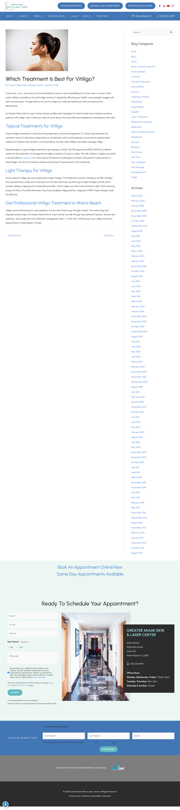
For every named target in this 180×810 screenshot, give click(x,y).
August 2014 (137, 556)
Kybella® (135, 112)
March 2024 (137, 303)
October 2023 (138, 328)
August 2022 (137, 389)
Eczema (135, 92)
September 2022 (139, 384)
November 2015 (139, 530)
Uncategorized (138, 173)
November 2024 (139, 267)
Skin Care (135, 158)
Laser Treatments (139, 117)
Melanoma (136, 127)
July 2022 (135, 394)
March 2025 (137, 252)
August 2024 (137, 277)
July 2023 (135, 343)
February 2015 (138, 535)
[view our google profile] (164, 6)
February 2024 (138, 308)
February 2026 (138, 202)
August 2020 (137, 439)
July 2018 (135, 495)
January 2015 (137, 540)
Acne (133, 52)
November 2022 (139, 379)
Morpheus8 (136, 137)
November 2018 (138, 490)
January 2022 (137, 404)
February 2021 (138, 434)
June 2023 (136, 348)
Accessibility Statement (101, 799)
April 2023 (136, 358)
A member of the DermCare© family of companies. (81, 771)
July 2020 (135, 444)
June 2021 (136, 424)
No (21, 650)
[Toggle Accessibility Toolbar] (5, 805)
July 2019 (135, 470)
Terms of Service (22, 689)
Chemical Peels (138, 72)
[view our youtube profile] (168, 6)
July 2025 (135, 237)
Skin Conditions (138, 163)
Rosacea (135, 148)
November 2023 (139, 323)
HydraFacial (136, 102)
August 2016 (137, 525)
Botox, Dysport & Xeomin (143, 67)
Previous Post (13, 236)
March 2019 (136, 480)
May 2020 (136, 449)
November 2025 (139, 217)
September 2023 (139, 333)
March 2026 (137, 197)
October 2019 (137, 465)
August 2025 (137, 232)
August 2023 (137, 338)
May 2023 (136, 353)
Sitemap (86, 799)
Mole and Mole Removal (143, 132)
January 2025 (137, 262)
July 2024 (135, 283)
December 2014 (139, 546)
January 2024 (137, 313)
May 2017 (135, 510)
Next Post (110, 236)
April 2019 (135, 475)
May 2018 (135, 500)
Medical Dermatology (141, 122)
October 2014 (137, 551)
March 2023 (137, 363)
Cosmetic (135, 77)
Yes (11, 650)
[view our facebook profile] (160, 6)
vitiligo (20, 93)
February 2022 (138, 399)
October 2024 (138, 272)
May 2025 (136, 247)
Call (66, 219)
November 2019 (138, 460)
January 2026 (137, 207)
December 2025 (139, 212)
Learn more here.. (39, 681)
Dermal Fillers (137, 87)
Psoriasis (135, 143)
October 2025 (138, 222)
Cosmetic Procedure (141, 82)
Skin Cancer (137, 153)
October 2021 (137, 414)
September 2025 (139, 227)
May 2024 (136, 293)
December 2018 (139, 485)
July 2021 (135, 419)
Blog (133, 57)
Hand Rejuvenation (140, 97)
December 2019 (139, 455)
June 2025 (136, 242)
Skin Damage (137, 168)
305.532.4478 (165, 16)
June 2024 (136, 288)
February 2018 (138, 505)
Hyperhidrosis (137, 107)
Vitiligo (134, 178)
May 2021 (135, 429)
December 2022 (139, 374)
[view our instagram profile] (172, 6)
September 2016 (139, 520)
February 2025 (138, 257)
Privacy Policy (89, 746)
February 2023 (138, 368)
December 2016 (139, 515)
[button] (70, 5)
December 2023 (139, 318)
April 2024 (136, 298)
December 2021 (139, 409)
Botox (134, 62)
